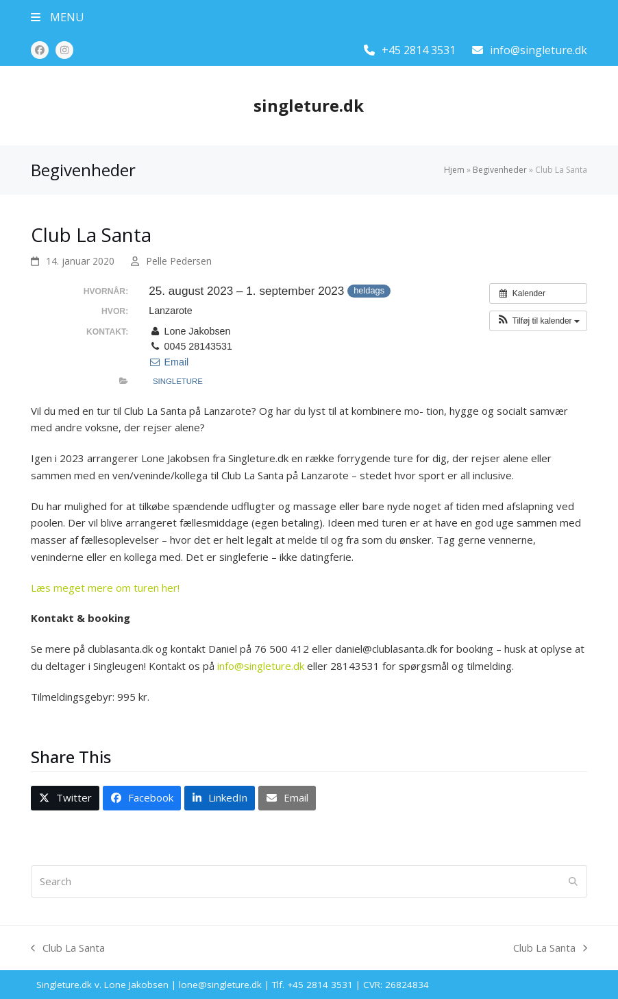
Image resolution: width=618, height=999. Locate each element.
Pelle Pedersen (179, 260)
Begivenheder (500, 170)
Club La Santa (68, 948)
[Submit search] (573, 882)
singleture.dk (309, 105)
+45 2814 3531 (419, 50)
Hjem (454, 170)
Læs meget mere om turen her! (105, 587)
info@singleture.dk (538, 50)
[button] (57, 17)
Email (168, 362)
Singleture (178, 381)
